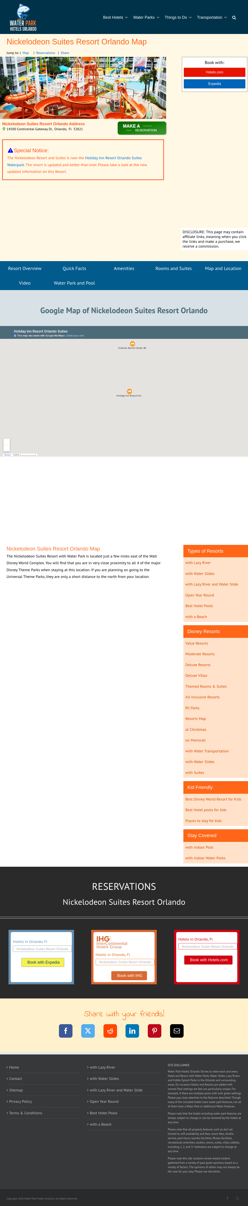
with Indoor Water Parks (205, 857)
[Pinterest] (157, 1031)
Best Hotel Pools (199, 605)
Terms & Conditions (25, 1112)
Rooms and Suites (173, 268)
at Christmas (195, 729)
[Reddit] (113, 1031)
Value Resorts (196, 643)
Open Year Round (199, 595)
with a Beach (196, 616)
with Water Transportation (207, 750)
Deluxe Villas (196, 675)
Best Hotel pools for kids (206, 809)
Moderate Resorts (200, 653)
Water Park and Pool (74, 283)
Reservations (45, 53)
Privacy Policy (20, 1101)
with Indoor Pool (199, 847)
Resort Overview (24, 268)
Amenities (124, 268)
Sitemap (16, 1090)
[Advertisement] (214, 160)
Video (25, 283)
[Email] (179, 1031)
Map (25, 53)
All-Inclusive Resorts (202, 696)
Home (14, 1067)
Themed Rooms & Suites (206, 686)
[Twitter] (90, 1031)
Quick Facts (74, 268)
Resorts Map (195, 718)
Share (65, 53)
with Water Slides (200, 573)
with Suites (194, 772)
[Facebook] (68, 1031)
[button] (234, 17)
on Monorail (195, 740)
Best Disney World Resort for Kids (213, 799)
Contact (15, 1078)
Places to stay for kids (203, 820)
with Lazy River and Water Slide (211, 584)
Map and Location (223, 268)
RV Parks (192, 707)
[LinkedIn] (135, 1031)
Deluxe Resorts (197, 664)
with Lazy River (198, 562)
